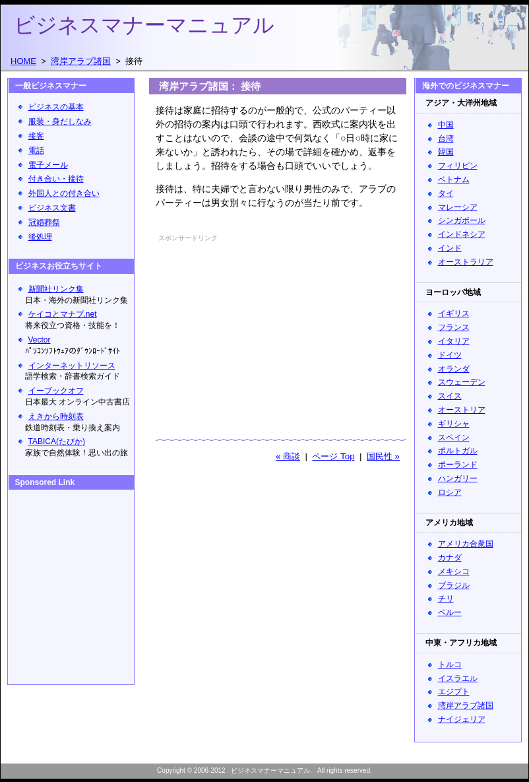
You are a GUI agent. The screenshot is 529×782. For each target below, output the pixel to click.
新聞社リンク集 (56, 289)
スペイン (454, 437)
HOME (23, 61)
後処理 (40, 237)
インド (450, 248)
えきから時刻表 (56, 416)
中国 (446, 124)
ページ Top (333, 456)
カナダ (450, 557)
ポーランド (458, 464)
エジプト (454, 691)
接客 (36, 136)
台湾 (446, 138)
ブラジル (454, 585)
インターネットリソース (71, 365)
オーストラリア (465, 262)
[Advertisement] (244, 327)
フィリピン (458, 165)
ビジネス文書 (52, 207)
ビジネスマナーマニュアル (144, 25)
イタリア (454, 341)
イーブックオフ (56, 390)
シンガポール (461, 220)
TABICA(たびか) (56, 441)
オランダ (454, 369)
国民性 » (383, 456)
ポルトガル (458, 450)
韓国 (446, 151)
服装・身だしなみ (60, 121)
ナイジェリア (461, 719)
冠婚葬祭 (44, 222)
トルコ (450, 664)
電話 (36, 150)
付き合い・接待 (56, 178)
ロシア (450, 492)
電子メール (48, 165)
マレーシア (458, 207)
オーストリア (461, 409)
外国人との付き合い (64, 193)
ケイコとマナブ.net (62, 314)
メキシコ (454, 571)
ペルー (450, 612)
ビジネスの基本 (56, 107)
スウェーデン (461, 382)
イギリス (454, 313)
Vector (39, 339)
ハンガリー (458, 478)
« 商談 (288, 456)
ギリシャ (454, 423)
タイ (446, 193)
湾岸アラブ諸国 (465, 705)
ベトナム (454, 179)
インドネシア (461, 234)
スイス (450, 396)
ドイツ (450, 355)
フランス (454, 327)
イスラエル (458, 678)
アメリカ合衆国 (465, 543)
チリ (446, 598)
